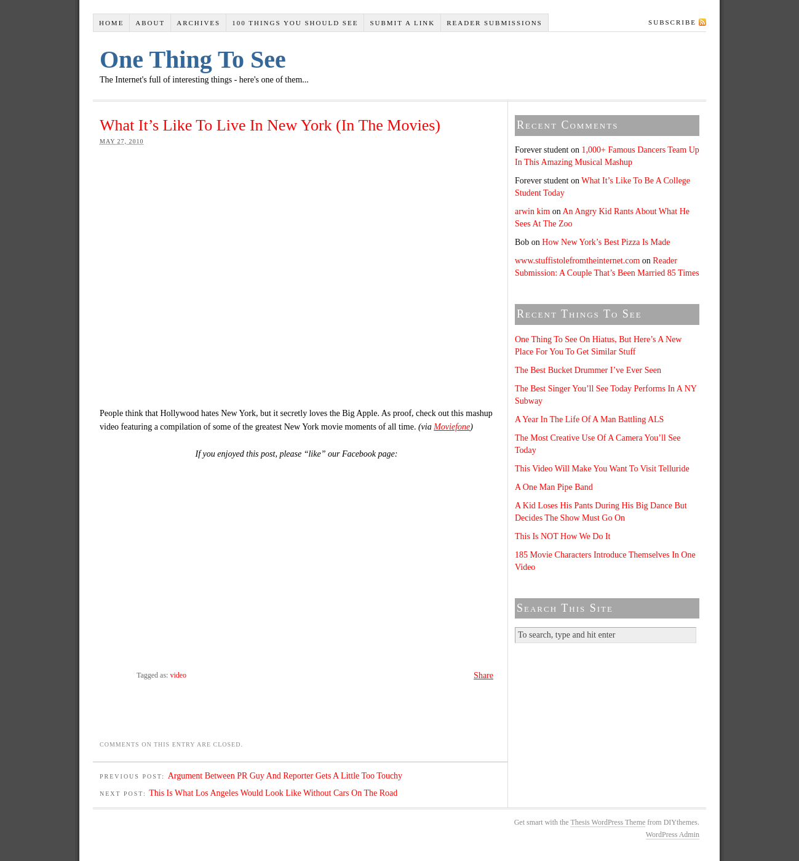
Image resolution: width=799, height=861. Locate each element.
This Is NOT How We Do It (562, 536)
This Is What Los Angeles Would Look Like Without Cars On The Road (273, 793)
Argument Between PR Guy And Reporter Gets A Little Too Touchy (285, 775)
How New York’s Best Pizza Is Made (606, 242)
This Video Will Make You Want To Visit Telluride (602, 468)
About (150, 22)
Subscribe (672, 22)
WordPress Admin (672, 834)
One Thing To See (193, 59)
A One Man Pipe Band (554, 487)
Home (111, 22)
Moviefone (452, 426)
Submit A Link (402, 22)
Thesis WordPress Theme (607, 822)
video (178, 675)
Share (483, 675)
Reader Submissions (495, 22)
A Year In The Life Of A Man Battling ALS (589, 419)
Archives (198, 22)
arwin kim (532, 211)
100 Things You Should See (295, 22)
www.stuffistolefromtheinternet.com (577, 260)
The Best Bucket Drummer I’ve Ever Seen (588, 370)
